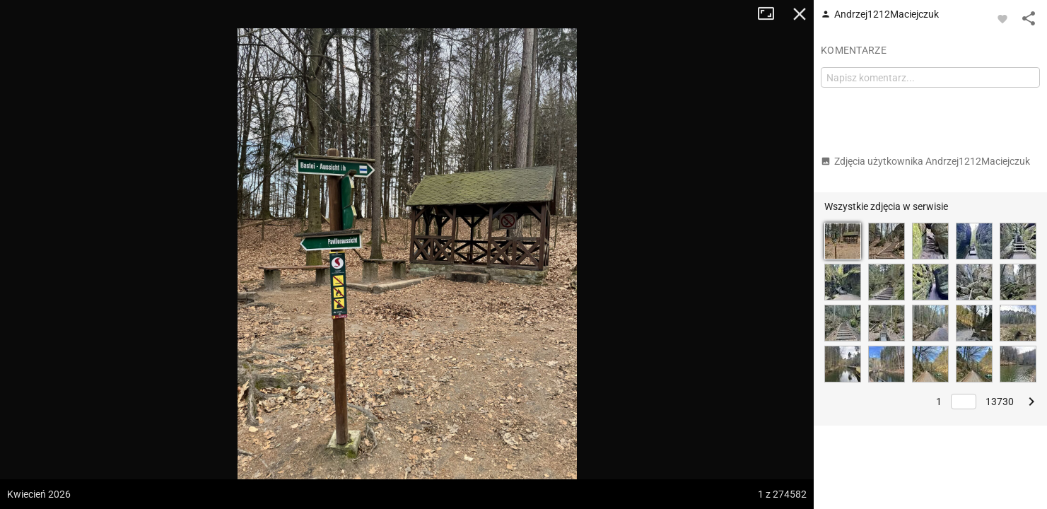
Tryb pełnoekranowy (771, 14)
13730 (999, 401)
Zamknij (799, 14)
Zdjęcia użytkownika (925, 161)
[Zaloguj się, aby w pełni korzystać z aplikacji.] (1002, 18)
